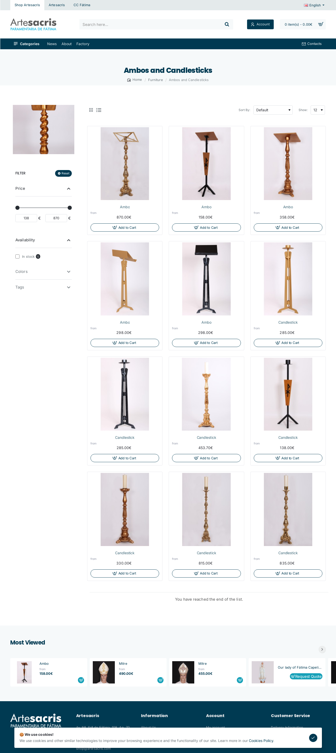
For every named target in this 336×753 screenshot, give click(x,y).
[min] (26, 218)
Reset (65, 173)
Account (215, 716)
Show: (303, 110)
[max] (56, 218)
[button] (124, 227)
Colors (21, 271)
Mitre (123, 663)
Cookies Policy (261, 740)
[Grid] (91, 110)
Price (20, 188)
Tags (19, 287)
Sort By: (244, 110)
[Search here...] (227, 24)
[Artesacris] (56, 5)
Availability (25, 239)
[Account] (260, 24)
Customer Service (290, 716)
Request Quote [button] (308, 676)
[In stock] (17, 256)
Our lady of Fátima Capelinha (300, 667)
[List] (99, 110)
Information (154, 716)
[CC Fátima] (82, 5)
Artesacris (87, 716)
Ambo (125, 207)
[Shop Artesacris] (27, 5)
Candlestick (288, 322)
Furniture (155, 80)
